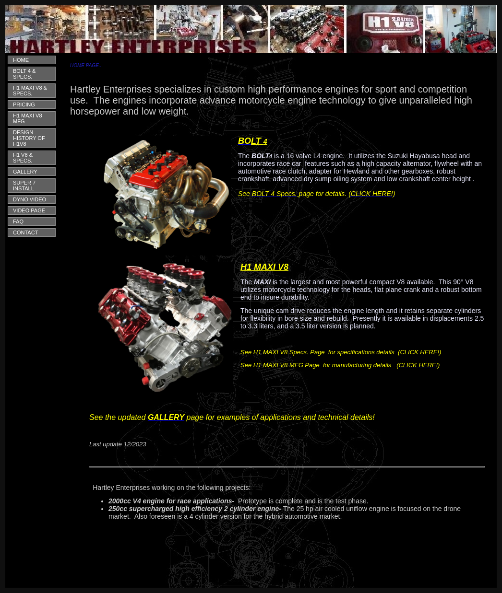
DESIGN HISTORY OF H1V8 (29, 138)
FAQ (18, 221)
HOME (21, 60)
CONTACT (25, 232)
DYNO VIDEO (29, 199)
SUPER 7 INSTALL (24, 185)
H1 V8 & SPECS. (23, 157)
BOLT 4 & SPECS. (24, 74)
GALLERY (25, 171)
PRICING (24, 104)
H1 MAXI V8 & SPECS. (30, 90)
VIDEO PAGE (29, 210)
